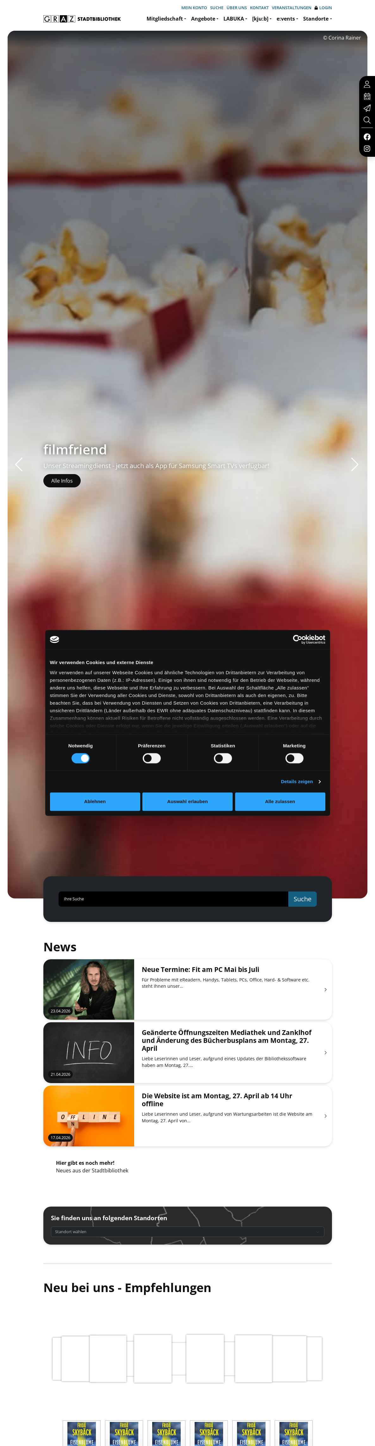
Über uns (237, 7)
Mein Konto (194, 7)
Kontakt (259, 7)
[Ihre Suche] (174, 899)
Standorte (315, 18)
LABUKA (233, 18)
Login (323, 8)
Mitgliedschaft (165, 18)
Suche (216, 7)
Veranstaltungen (291, 7)
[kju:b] (260, 18)
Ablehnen (95, 801)
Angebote (203, 18)
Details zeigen (297, 781)
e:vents (286, 18)
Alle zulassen (280, 801)
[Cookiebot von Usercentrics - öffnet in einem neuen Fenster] (297, 639)
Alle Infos (62, 480)
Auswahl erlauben (187, 801)
